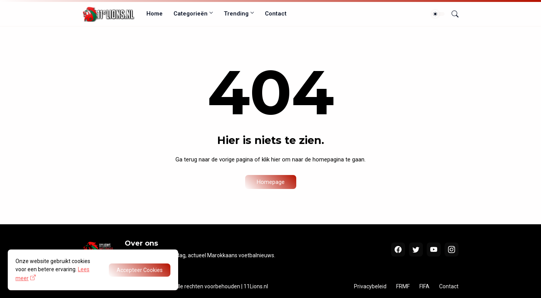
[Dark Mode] (438, 14)
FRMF (403, 286)
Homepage (271, 181)
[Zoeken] (452, 14)
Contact (276, 13)
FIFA (424, 286)
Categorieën (190, 13)
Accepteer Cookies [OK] (140, 270)
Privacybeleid (370, 286)
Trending (236, 13)
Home (154, 13)
